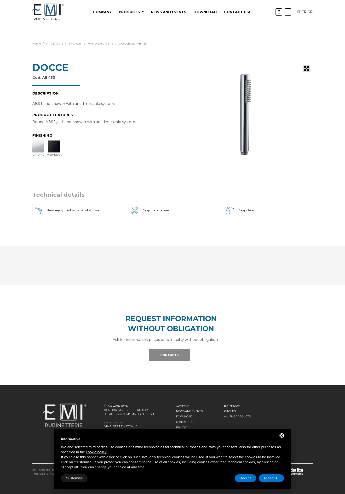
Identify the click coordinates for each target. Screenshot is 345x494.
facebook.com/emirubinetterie (131, 414)
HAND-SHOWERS (100, 43)
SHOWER (75, 43)
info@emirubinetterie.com (128, 410)
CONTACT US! (237, 12)
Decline (246, 478)
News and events (168, 12)
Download (205, 12)
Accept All (271, 478)
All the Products (237, 416)
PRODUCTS (54, 43)
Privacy (182, 427)
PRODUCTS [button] (130, 12)
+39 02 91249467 (118, 405)
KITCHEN (230, 411)
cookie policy (96, 452)
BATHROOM (232, 405)
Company (102, 12)
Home (36, 43)
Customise (74, 478)
